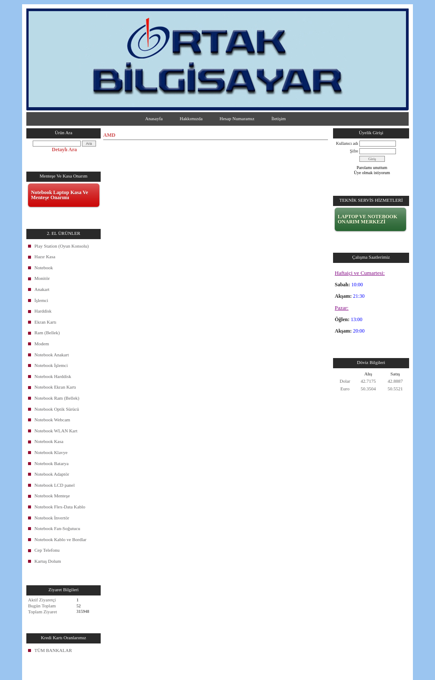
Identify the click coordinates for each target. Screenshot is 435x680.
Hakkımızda (191, 118)
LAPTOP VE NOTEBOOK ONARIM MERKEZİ (367, 219)
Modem (41, 343)
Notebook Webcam (52, 419)
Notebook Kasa (48, 441)
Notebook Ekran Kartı (55, 386)
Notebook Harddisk (52, 376)
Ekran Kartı (45, 321)
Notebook (43, 267)
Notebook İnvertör (51, 517)
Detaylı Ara (64, 149)
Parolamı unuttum (372, 167)
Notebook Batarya (51, 463)
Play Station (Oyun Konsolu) (61, 245)
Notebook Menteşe (52, 495)
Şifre (354, 151)
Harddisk (42, 310)
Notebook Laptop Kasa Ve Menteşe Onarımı (59, 194)
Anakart (41, 289)
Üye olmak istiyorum (372, 172)
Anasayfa (154, 118)
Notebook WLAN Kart (55, 430)
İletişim (278, 118)
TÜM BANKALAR (53, 650)
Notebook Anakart (51, 354)
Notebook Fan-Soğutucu (57, 528)
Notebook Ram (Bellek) (56, 398)
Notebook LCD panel (54, 485)
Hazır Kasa (44, 256)
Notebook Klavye (51, 452)
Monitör (42, 278)
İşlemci (41, 300)
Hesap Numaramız (237, 118)
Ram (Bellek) (47, 332)
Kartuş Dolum (47, 561)
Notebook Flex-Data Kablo (59, 506)
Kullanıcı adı (347, 143)
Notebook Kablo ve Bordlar (60, 539)
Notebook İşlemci (51, 365)
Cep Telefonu (46, 550)
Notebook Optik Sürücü (56, 409)
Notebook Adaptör (51, 474)
